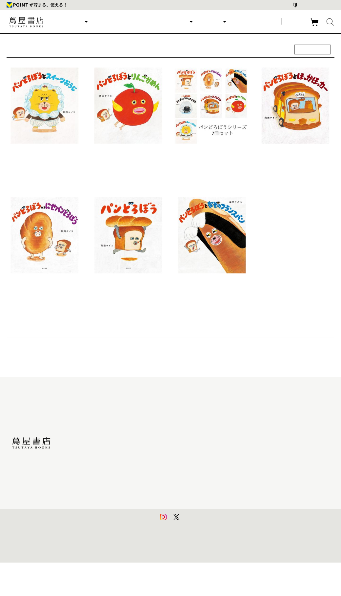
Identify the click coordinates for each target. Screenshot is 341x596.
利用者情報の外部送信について (192, 521)
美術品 (85, 409)
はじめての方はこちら (316, 5)
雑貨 (83, 454)
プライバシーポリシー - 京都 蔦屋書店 (198, 510)
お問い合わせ (176, 432)
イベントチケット (95, 487)
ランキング (133, 21)
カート (315, 25)
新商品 (105, 21)
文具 (83, 443)
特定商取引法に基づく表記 (188, 476)
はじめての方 (176, 409)
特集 (159, 21)
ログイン (294, 21)
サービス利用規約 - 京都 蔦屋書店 (194, 454)
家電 (83, 465)
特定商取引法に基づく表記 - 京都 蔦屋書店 (202, 487)
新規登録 (269, 21)
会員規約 (172, 465)
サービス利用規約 (180, 443)
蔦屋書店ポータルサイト (271, 409)
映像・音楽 (89, 432)
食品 (83, 476)
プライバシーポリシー (184, 499)
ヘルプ (170, 421)
